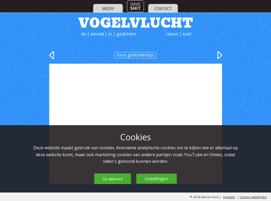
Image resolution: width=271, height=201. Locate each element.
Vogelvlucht (135, 22)
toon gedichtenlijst (135, 55)
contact (163, 8)
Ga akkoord (113, 179)
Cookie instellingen (253, 196)
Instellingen (156, 179)
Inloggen (229, 196)
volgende (219, 55)
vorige (52, 55)
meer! (108, 8)
